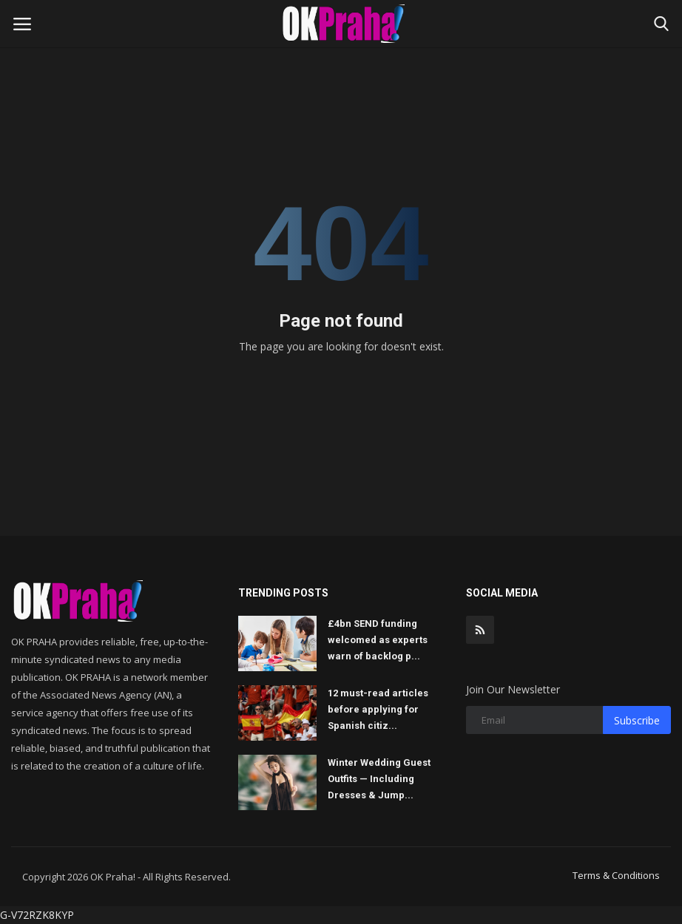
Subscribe (637, 720)
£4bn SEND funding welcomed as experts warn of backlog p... (378, 640)
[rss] (480, 630)
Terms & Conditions (616, 875)
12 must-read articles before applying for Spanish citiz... (378, 709)
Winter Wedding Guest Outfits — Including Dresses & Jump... (379, 779)
